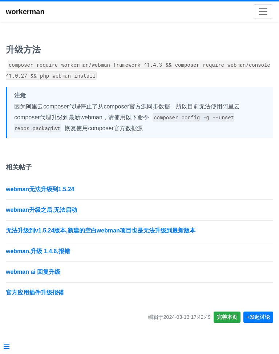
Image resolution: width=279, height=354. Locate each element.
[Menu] (6, 347)
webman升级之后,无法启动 (41, 210)
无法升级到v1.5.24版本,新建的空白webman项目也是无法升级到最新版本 (100, 230)
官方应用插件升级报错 (35, 292)
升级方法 (23, 49)
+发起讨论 (258, 317)
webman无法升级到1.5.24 (40, 189)
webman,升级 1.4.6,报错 (38, 251)
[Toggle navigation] (263, 11)
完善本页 (227, 317)
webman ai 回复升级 (33, 272)
